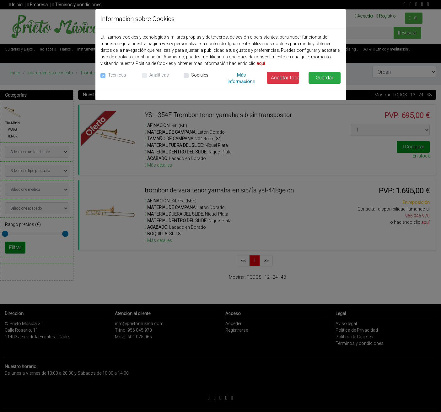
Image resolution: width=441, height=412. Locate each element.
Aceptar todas (285, 78)
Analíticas (159, 75)
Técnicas (117, 75)
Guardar (324, 78)
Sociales (199, 75)
